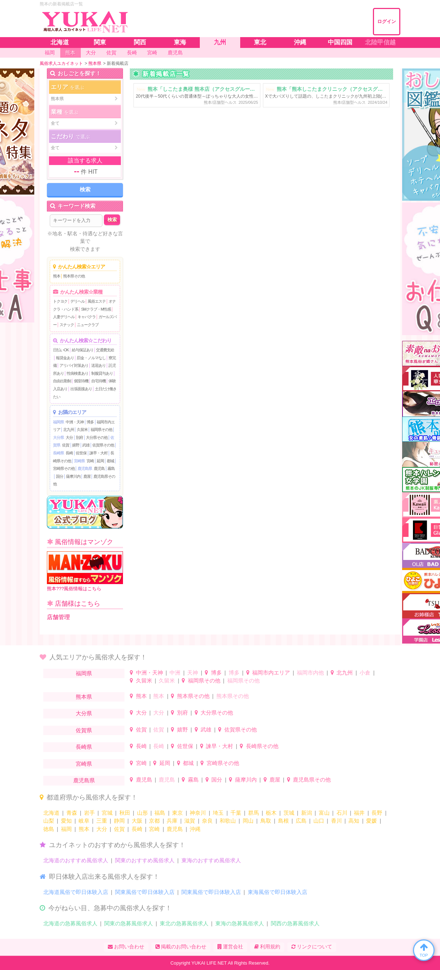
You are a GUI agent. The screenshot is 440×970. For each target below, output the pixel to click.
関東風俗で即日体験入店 (145, 892)
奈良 (207, 821)
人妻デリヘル (64, 317)
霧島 (111, 468)
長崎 (69, 453)
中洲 (175, 672)
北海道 (51, 813)
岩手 (89, 813)
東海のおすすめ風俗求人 (211, 860)
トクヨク (60, 301)
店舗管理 (58, 617)
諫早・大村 (98, 453)
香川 (336, 821)
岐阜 (84, 821)
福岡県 (58, 422)
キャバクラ (87, 317)
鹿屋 (87, 476)
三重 (101, 821)
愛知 (66, 821)
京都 (154, 821)
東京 (177, 813)
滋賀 (189, 821)
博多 (90, 422)
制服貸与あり (102, 373)
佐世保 (81, 453)
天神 (192, 672)
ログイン (386, 21)
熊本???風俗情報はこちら (85, 571)
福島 (159, 813)
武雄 (85, 445)
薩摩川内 (73, 476)
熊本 (56, 276)
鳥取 (265, 821)
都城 (110, 461)
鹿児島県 (85, 468)
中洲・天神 (75, 422)
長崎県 (58, 453)
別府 (79, 437)
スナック (67, 324)
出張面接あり (81, 389)
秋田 (124, 813)
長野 (376, 813)
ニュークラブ (87, 324)
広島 (301, 821)
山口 (318, 821)
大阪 (137, 821)
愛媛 (371, 821)
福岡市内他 (310, 672)
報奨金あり (65, 358)
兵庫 (172, 821)
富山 (324, 813)
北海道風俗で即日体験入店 (75, 892)
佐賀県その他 (103, 445)
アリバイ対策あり (74, 365)
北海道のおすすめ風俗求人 (75, 860)
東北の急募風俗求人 (184, 923)
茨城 (288, 813)
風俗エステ (97, 301)
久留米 (82, 429)
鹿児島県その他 (312, 779)
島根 (283, 821)
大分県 (58, 437)
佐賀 (65, 445)
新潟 (306, 813)
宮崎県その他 (64, 468)
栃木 (271, 813)
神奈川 (198, 813)
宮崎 (90, 461)
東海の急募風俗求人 (239, 923)
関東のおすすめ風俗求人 (145, 860)
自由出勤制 (62, 381)
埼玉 (218, 813)
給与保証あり (82, 350)
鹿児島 (99, 468)
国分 (59, 476)
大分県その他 (96, 437)
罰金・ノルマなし (91, 358)
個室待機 (81, 381)
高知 (353, 821)
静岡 (119, 821)
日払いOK (61, 350)
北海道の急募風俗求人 (70, 923)
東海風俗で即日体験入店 (277, 892)
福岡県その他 (101, 429)
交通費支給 (105, 350)
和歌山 (228, 821)
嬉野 (75, 445)
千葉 (235, 813)
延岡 (100, 461)
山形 (142, 813)
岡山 (248, 821)
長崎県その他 (262, 746)
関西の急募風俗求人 (295, 923)
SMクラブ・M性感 (96, 309)
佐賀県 (84, 730)
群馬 (253, 813)
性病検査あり (77, 373)
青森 (71, 813)
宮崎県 (79, 461)
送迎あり (98, 365)
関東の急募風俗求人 (128, 923)
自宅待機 (98, 381)
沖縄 (195, 829)
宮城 (107, 813)
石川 (341, 813)
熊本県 (84, 697)
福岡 (66, 829)
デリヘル (77, 301)
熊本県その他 (74, 276)
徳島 (48, 829)
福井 (359, 813)
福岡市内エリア (271, 672)
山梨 (48, 821)
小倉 (365, 672)
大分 (69, 437)
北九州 (68, 429)
